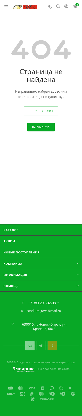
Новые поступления (21, 252)
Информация (15, 275)
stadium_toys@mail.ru (44, 310)
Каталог (10, 230)
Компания (12, 263)
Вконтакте (30, 345)
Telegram (41, 345)
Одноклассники (52, 345)
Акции (9, 241)
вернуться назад (41, 111)
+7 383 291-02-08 (42, 303)
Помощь (11, 286)
